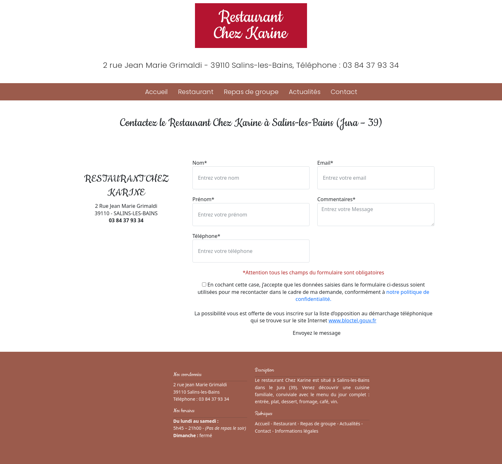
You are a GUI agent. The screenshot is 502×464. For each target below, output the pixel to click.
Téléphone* (206, 236)
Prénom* (203, 199)
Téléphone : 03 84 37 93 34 (347, 65)
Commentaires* (336, 199)
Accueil (156, 91)
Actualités (304, 91)
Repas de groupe (251, 91)
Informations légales (296, 431)
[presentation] (366, 244)
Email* (325, 162)
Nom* (199, 162)
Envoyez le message (313, 332)
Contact (344, 91)
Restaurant (196, 91)
